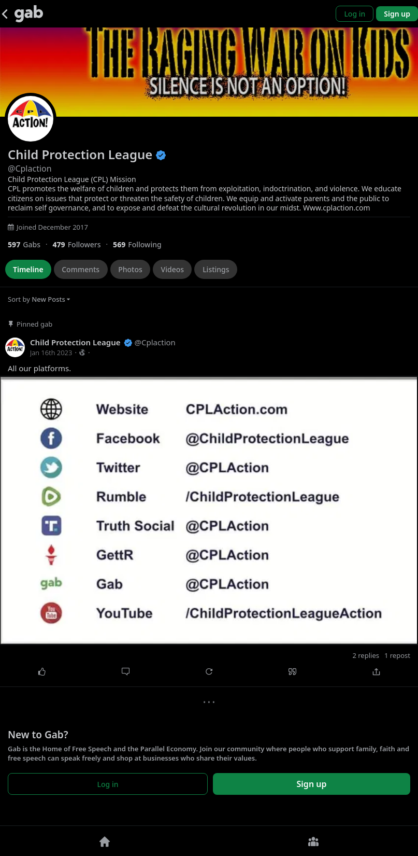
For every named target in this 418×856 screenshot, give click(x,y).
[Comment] (125, 671)
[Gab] (29, 13)
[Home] (104, 841)
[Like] (42, 671)
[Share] (376, 671)
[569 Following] (141, 244)
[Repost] (209, 671)
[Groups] (314, 841)
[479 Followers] (82, 244)
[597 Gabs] (30, 244)
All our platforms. (39, 368)
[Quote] (292, 671)
